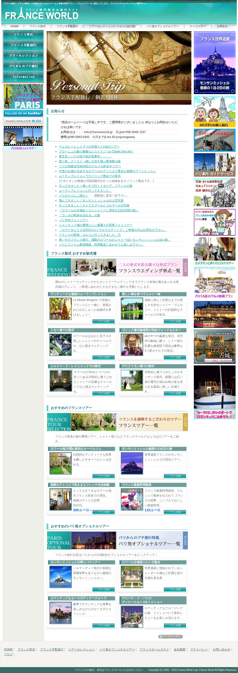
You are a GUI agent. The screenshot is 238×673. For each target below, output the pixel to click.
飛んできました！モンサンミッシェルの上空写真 (91, 200)
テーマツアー (198, 26)
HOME (15, 26)
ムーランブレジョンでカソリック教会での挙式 (90, 176)
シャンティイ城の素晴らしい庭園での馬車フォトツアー (95, 225)
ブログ (8, 654)
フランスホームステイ (154, 649)
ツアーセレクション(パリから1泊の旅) (112, 26)
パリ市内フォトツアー (73, 220)
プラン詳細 (103, 321)
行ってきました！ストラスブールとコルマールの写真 (94, 205)
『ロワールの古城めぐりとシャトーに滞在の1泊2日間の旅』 (99, 210)
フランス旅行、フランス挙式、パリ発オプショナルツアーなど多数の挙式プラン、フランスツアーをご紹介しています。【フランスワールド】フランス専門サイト (75, 3)
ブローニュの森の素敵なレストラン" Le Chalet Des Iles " (96, 151)
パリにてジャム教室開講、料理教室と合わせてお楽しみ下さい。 (101, 244)
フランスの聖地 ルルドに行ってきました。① (90, 235)
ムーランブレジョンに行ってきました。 (85, 190)
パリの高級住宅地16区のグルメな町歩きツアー (90, 166)
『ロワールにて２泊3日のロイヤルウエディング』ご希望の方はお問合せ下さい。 (113, 230)
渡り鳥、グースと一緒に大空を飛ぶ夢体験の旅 (90, 161)
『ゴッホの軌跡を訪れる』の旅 (79, 215)
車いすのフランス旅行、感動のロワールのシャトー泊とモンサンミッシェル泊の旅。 (115, 239)
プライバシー (199, 649)
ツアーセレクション (81, 649)
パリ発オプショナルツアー (162, 26)
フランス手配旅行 (67, 26)
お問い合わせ (221, 649)
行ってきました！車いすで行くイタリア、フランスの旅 (95, 185)
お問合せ (222, 26)
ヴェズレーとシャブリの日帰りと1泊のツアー (89, 146)
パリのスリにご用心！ (73, 195)
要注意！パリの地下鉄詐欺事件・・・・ (85, 156)
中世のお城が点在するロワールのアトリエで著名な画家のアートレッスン (107, 171)
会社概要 (179, 649)
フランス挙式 (37, 26)
